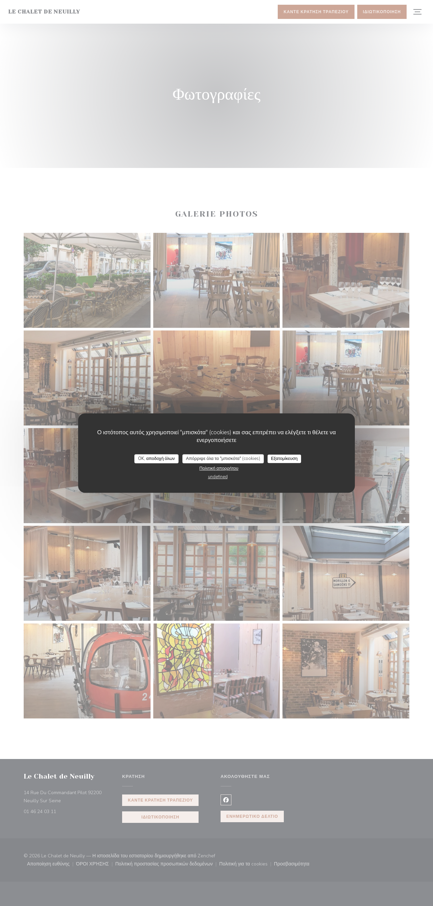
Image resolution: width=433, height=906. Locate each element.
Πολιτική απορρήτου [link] (218, 468)
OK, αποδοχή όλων (156, 459)
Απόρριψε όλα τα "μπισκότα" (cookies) (223, 459)
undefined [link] (218, 477)
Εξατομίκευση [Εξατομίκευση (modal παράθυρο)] (284, 459)
